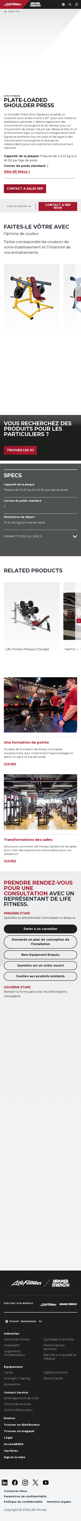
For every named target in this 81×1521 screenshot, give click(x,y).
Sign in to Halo (14, 1457)
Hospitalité (11, 1345)
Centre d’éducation (18, 1410)
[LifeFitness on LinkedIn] (5, 1483)
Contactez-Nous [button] (15, 1491)
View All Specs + (17, 171)
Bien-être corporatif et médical (60, 1356)
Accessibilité (14, 1444)
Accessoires (12, 1384)
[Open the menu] (77, 4)
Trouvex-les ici (20, 450)
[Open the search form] (70, 4)
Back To (11, 11)
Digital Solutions (55, 1372)
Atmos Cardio (53, 1378)
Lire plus (10, 763)
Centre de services (17, 1404)
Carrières (11, 1450)
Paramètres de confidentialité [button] (25, 1496)
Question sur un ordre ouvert (40, 965)
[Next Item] (79, 298)
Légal (8, 1437)
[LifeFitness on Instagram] (25, 1483)
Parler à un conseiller (40, 929)
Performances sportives (54, 1347)
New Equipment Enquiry (40, 955)
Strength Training (17, 1378)
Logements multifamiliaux (14, 1353)
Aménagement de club (21, 1398)
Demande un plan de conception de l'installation (40, 942)
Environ (9, 1418)
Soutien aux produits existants (40, 976)
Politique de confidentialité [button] (23, 1501)
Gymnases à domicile (59, 1339)
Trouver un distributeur (22, 1424)
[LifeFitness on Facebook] (15, 1483)
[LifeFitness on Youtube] (46, 1483)
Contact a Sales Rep (25, 188)
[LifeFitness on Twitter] (35, 1483)
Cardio (8, 1372)
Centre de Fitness (17, 1339)
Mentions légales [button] (59, 1501)
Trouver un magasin (19, 1431)
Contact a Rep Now (58, 206)
